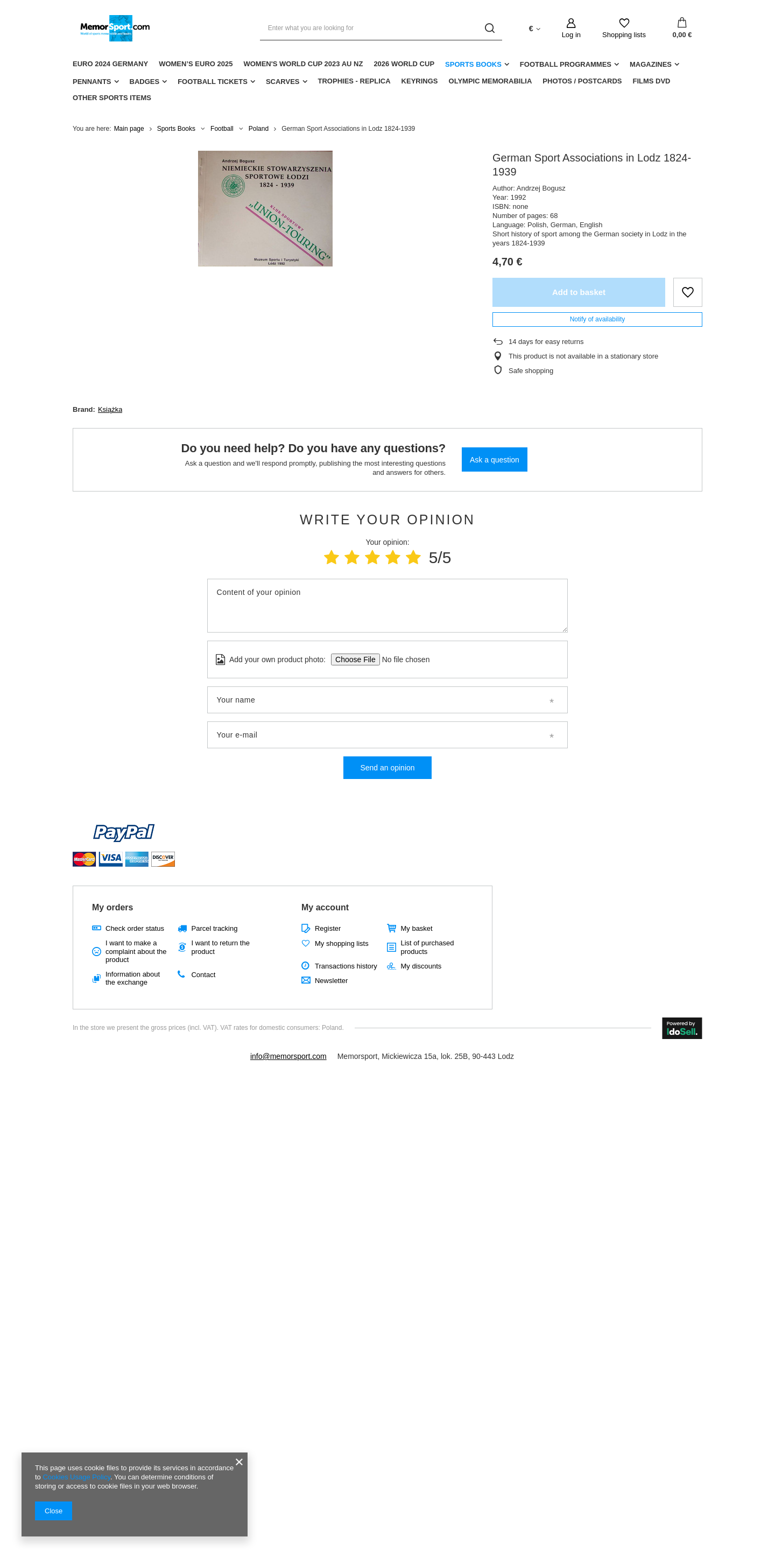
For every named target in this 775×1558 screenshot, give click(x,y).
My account (325, 907)
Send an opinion (387, 767)
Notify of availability (597, 319)
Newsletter (331, 981)
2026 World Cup (404, 64)
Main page (129, 128)
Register (328, 928)
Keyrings (419, 81)
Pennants (92, 82)
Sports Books (473, 64)
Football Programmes (565, 64)
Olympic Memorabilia (490, 81)
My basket (416, 928)
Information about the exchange (132, 978)
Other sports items (112, 98)
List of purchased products (427, 947)
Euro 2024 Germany (110, 64)
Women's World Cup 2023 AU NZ (303, 64)
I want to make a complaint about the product (135, 951)
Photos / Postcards (582, 81)
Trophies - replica (354, 81)
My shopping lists (342, 943)
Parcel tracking (214, 928)
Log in (571, 35)
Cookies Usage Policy (76, 1477)
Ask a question (494, 459)
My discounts (420, 966)
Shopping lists (624, 35)
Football (222, 128)
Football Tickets (213, 82)
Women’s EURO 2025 (195, 64)
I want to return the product (220, 947)
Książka (110, 409)
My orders (112, 907)
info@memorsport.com (288, 1056)
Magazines (651, 64)
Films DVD (651, 81)
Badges (145, 82)
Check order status (134, 928)
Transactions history (346, 966)
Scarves (283, 82)
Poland (259, 128)
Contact (203, 975)
